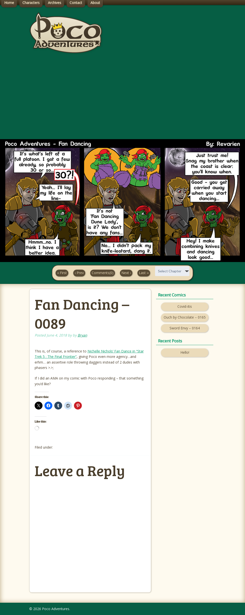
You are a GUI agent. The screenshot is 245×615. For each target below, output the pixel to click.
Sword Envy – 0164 (185, 328)
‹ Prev (79, 272)
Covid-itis (184, 306)
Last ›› (144, 272)
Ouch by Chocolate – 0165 (185, 317)
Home (9, 2)
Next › (126, 272)
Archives (54, 2)
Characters (31, 2)
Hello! (184, 352)
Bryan (82, 335)
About (95, 2)
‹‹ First (62, 272)
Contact (76, 2)
